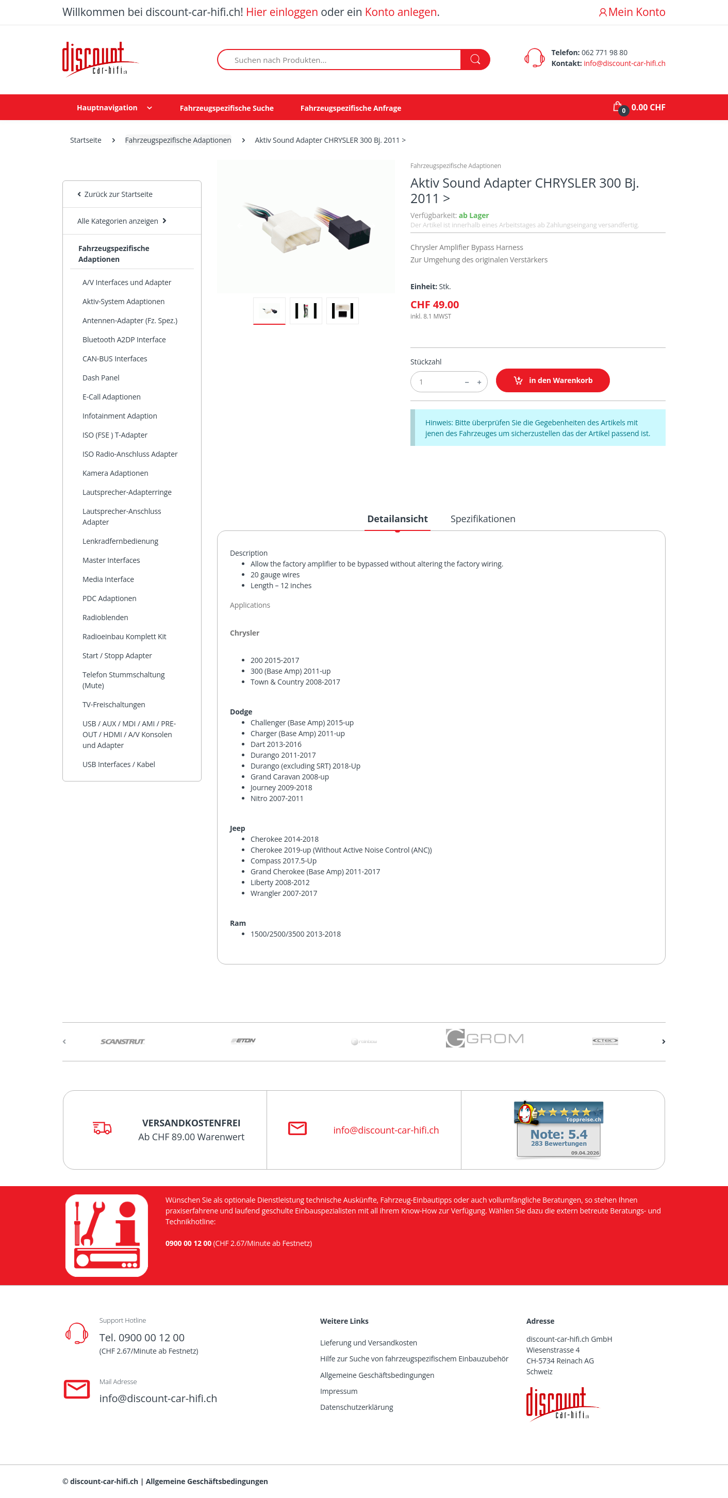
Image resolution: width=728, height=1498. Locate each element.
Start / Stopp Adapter (117, 655)
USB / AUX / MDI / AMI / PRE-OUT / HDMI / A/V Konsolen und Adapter (129, 734)
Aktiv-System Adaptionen (123, 301)
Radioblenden (105, 617)
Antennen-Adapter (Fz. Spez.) (129, 320)
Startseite (86, 140)
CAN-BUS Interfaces (114, 358)
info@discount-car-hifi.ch (625, 63)
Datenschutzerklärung (356, 1407)
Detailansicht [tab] (397, 518)
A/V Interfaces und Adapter (126, 282)
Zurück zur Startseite (115, 194)
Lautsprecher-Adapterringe (127, 492)
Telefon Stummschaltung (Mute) (123, 680)
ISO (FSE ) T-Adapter (114, 435)
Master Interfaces (111, 560)
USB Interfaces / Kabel (118, 764)
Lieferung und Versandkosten (368, 1342)
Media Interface (108, 579)
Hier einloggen (282, 12)
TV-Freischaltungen (113, 704)
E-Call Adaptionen (111, 397)
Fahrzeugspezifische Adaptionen (178, 140)
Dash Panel (101, 377)
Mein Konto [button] (632, 12)
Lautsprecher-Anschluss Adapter (121, 516)
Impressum (339, 1391)
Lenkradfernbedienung (120, 541)
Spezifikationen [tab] (483, 518)
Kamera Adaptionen (115, 473)
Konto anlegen (401, 12)
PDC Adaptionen (109, 598)
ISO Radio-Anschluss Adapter (130, 454)
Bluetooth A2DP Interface (124, 339)
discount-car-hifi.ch (104, 1481)
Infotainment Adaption (119, 416)
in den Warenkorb (553, 380)
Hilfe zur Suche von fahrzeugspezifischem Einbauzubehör (414, 1358)
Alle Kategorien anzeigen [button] (117, 221)
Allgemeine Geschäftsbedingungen (377, 1375)
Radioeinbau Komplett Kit (124, 636)
